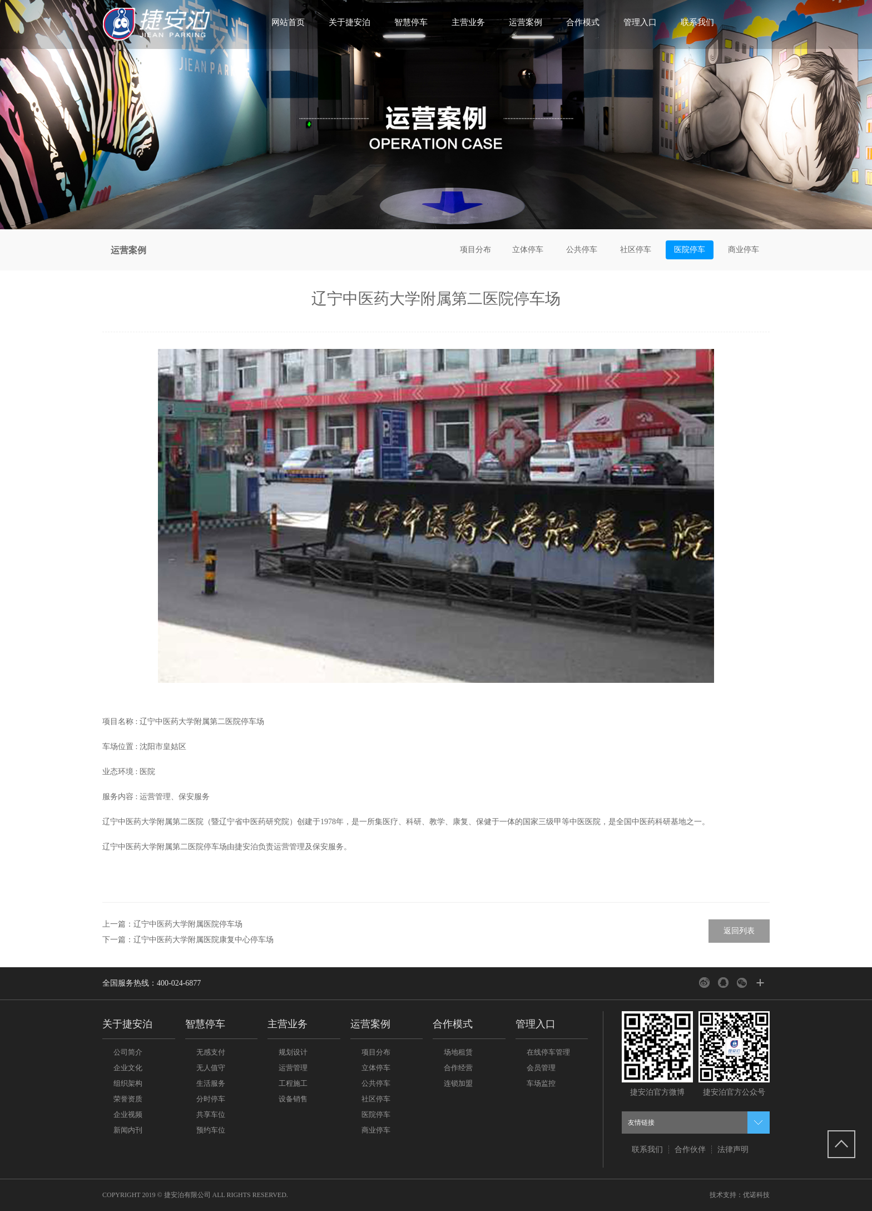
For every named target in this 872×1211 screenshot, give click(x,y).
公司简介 (127, 1052)
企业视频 (127, 1114)
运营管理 (293, 1068)
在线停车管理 (548, 1052)
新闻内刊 (127, 1130)
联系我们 (697, 22)
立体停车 (527, 249)
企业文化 (127, 1068)
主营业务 (468, 22)
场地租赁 (458, 1052)
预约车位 (210, 1130)
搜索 (751, 28)
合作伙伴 (690, 1149)
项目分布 (475, 249)
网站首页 (288, 22)
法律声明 (733, 1149)
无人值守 (210, 1068)
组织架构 (127, 1083)
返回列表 (739, 931)
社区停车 (635, 249)
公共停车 (581, 249)
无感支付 (210, 1052)
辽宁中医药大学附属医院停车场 (187, 924)
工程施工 (293, 1083)
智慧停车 (411, 22)
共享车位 (210, 1114)
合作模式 (583, 22)
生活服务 (210, 1083)
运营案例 (525, 22)
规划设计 (293, 1052)
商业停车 (743, 249)
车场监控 (541, 1083)
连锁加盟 (458, 1083)
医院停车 (689, 249)
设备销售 (293, 1099)
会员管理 (541, 1068)
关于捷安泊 (349, 22)
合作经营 (458, 1068)
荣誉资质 (127, 1099)
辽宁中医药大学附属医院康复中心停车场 (203, 940)
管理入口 (640, 22)
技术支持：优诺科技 (740, 1195)
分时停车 (210, 1099)
